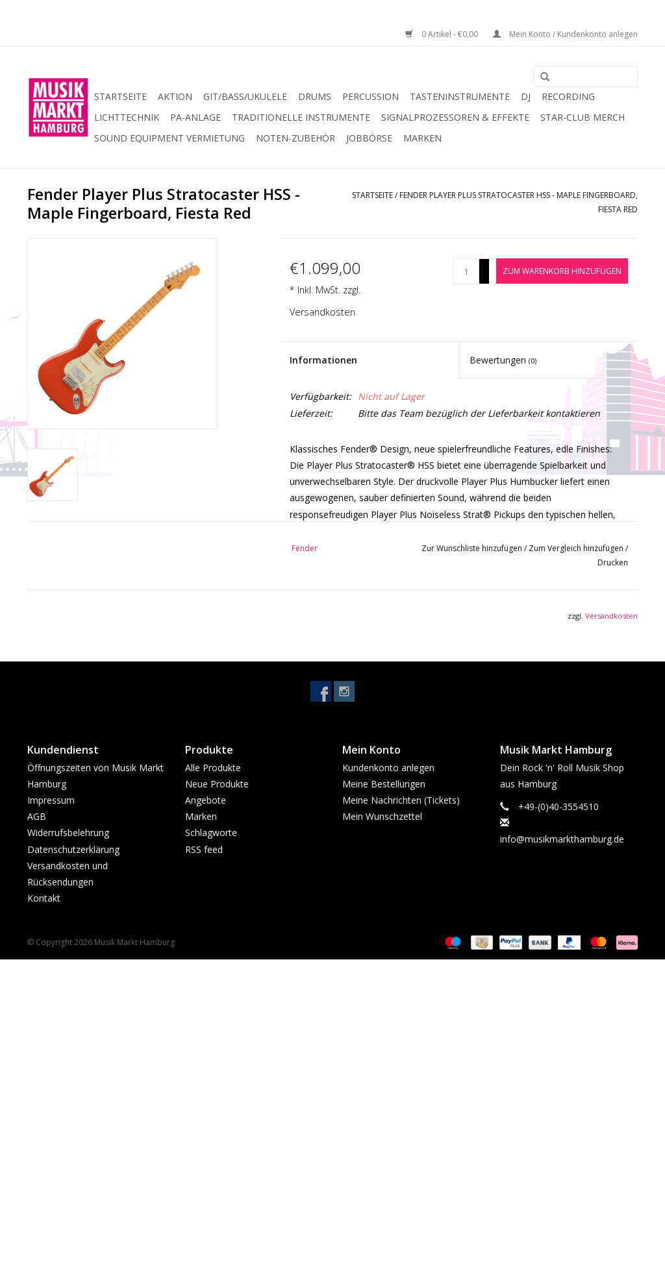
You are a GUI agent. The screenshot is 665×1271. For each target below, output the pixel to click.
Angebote (205, 800)
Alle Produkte (213, 767)
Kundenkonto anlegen (388, 767)
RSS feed (204, 849)
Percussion (370, 96)
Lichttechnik (126, 117)
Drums (314, 96)
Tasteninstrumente (460, 96)
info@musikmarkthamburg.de (562, 839)
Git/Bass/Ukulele (245, 96)
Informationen (323, 360)
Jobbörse (369, 138)
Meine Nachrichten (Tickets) (401, 800)
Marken (422, 138)
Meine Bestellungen (383, 784)
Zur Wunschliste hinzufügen (472, 548)
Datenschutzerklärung (73, 849)
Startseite (120, 96)
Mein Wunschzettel (382, 816)
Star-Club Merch (582, 117)
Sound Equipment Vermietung (169, 138)
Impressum (51, 800)
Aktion (175, 96)
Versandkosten (322, 312)
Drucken (612, 562)
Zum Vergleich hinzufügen (577, 548)
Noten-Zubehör (295, 138)
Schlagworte (211, 832)
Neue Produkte (217, 784)
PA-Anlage (195, 117)
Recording (568, 96)
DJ (526, 96)
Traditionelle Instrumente (301, 117)
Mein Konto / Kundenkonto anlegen (565, 34)
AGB (36, 816)
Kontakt (43, 898)
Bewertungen (503, 360)
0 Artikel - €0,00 (442, 34)
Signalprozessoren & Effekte (455, 117)
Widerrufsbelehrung (68, 832)
